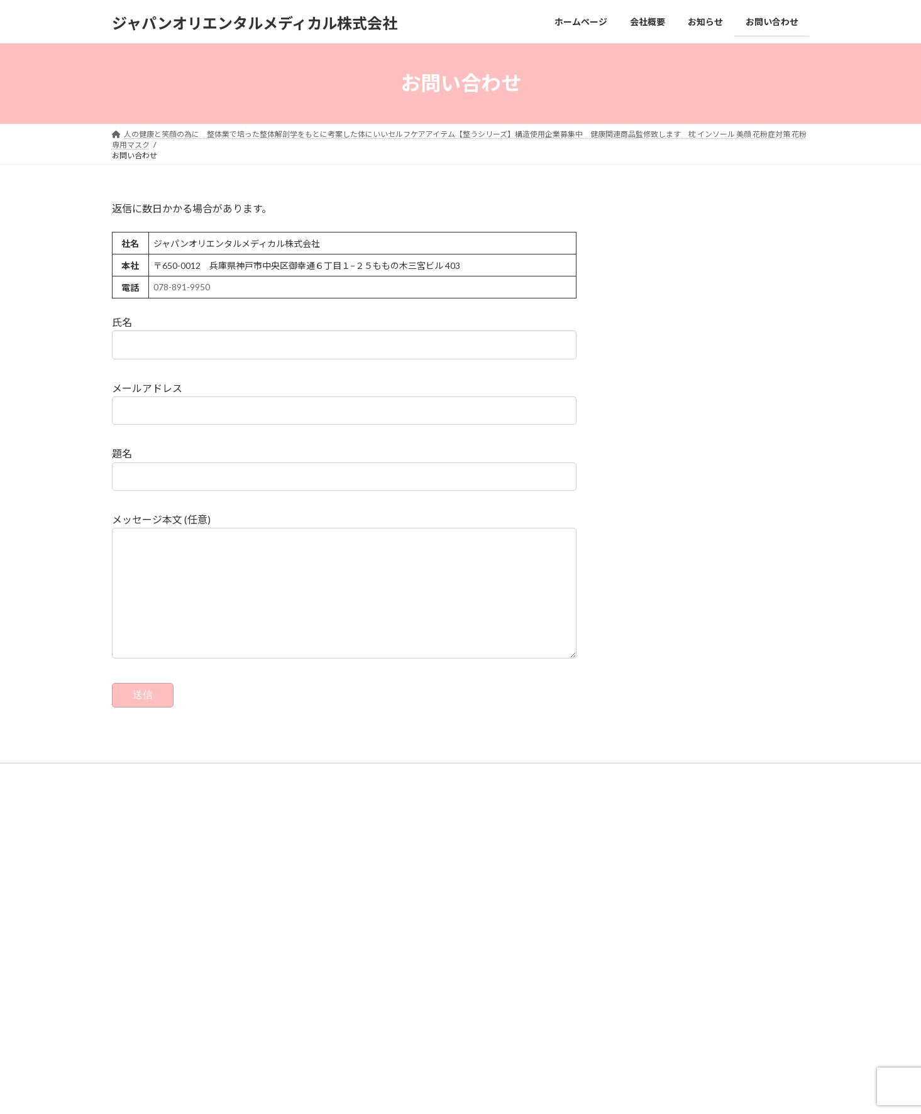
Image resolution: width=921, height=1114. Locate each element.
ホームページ (381, 873)
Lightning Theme (414, 1092)
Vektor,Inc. (574, 1092)
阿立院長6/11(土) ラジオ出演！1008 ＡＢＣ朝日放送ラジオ (704, 905)
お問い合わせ (146, 799)
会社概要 (373, 895)
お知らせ (373, 916)
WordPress (349, 1092)
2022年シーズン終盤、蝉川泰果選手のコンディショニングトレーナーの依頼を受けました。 (703, 883)
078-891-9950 (181, 286)
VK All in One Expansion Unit (498, 1092)
